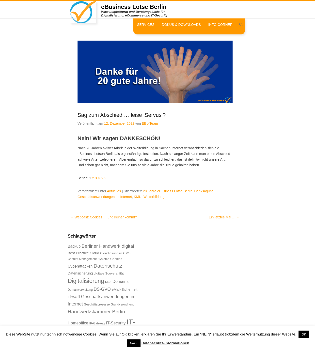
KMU (138, 197)
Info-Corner (220, 25)
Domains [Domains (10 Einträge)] (120, 281)
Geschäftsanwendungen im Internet (105, 197)
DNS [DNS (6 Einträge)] (108, 282)
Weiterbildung (153, 197)
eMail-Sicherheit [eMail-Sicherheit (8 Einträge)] (125, 289)
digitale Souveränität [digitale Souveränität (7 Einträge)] (109, 273)
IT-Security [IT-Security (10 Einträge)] (116, 323)
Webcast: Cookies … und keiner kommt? (103, 217)
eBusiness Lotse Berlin (133, 6)
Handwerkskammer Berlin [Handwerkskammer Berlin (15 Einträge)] (96, 311)
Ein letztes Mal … (224, 217)
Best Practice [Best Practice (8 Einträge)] (78, 253)
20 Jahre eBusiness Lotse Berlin (167, 191)
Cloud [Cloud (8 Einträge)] (94, 253)
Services (146, 25)
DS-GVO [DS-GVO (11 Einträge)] (102, 289)
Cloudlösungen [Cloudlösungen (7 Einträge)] (111, 253)
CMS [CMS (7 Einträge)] (126, 253)
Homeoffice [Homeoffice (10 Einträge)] (78, 323)
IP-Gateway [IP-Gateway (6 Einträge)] (97, 323)
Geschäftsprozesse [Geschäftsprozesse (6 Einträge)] (97, 304)
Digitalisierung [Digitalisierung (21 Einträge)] (86, 281)
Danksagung (204, 191)
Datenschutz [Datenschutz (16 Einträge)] (108, 266)
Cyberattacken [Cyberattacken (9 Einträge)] (80, 266)
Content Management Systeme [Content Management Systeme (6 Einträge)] (88, 259)
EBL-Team (150, 123)
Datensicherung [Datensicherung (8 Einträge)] (80, 273)
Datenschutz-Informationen (165, 343)
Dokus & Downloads (181, 25)
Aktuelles (114, 191)
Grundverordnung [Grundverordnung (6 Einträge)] (122, 304)
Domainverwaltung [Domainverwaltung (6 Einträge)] (80, 289)
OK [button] (303, 334)
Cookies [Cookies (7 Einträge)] (116, 259)
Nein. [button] (133, 343)
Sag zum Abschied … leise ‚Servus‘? (122, 115)
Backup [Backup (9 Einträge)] (74, 246)
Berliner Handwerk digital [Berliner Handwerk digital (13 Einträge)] (107, 246)
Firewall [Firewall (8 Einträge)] (74, 297)
